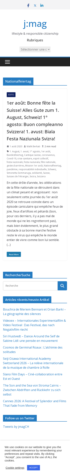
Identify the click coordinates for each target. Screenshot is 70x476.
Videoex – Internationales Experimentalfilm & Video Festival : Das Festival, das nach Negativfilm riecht (34, 325)
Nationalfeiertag (52, 165)
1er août (45, 151)
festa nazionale (15, 162)
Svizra (33, 176)
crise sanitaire (24, 158)
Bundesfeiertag (15, 155)
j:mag (35, 23)
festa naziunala (32, 162)
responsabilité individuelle (33, 169)
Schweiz (52, 169)
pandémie (12, 169)
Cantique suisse (32, 155)
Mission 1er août (34, 165)
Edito (11, 94)
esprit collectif (40, 158)
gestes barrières (15, 165)
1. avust (25, 151)
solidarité (37, 172)
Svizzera (41, 176)
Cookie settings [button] (15, 467)
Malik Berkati (33, 146)
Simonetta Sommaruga (19, 172)
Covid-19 (11, 158)
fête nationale (48, 162)
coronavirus (48, 155)
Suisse (46, 172)
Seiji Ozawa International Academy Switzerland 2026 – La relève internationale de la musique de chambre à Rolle (33, 363)
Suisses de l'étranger (18, 176)
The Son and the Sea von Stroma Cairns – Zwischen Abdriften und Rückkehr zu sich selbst (32, 389)
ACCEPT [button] (33, 467)
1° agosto (35, 151)
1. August (14, 151)
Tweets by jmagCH (16, 427)
